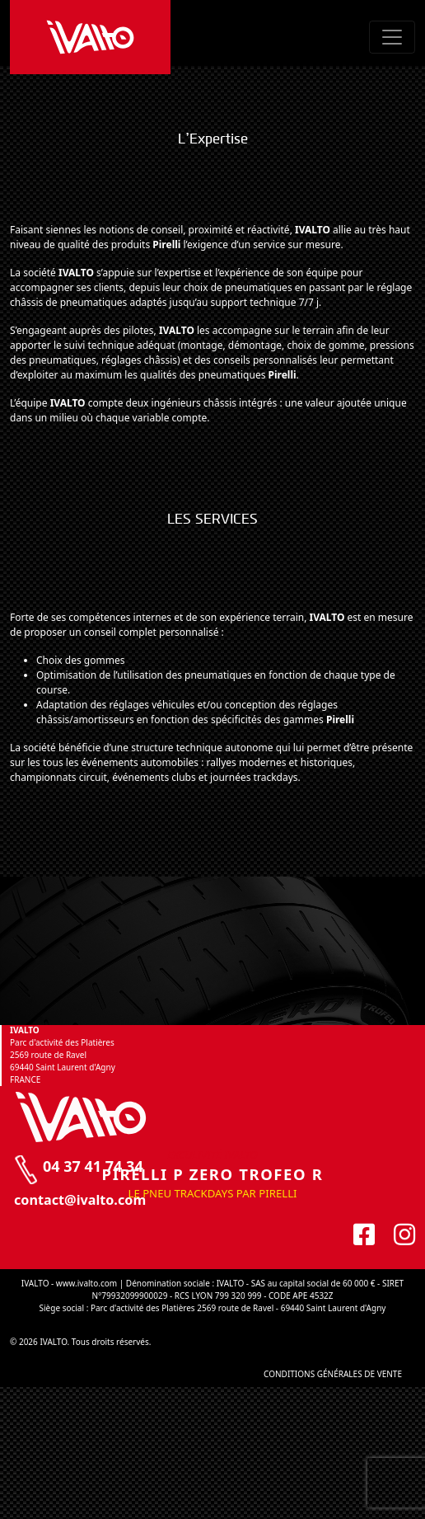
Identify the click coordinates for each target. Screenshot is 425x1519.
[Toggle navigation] (392, 37)
